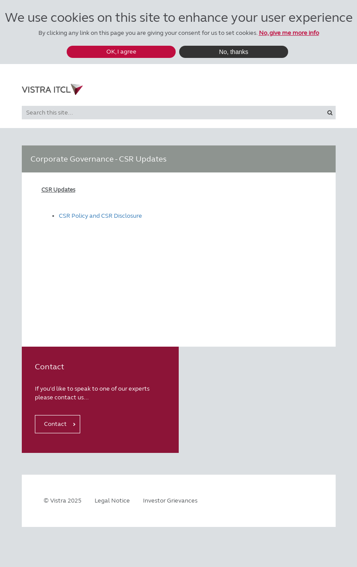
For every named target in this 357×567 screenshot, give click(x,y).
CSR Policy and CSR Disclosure (100, 215)
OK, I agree (121, 51)
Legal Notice (112, 500)
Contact (55, 424)
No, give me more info (289, 33)
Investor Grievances (170, 500)
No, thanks (233, 51)
